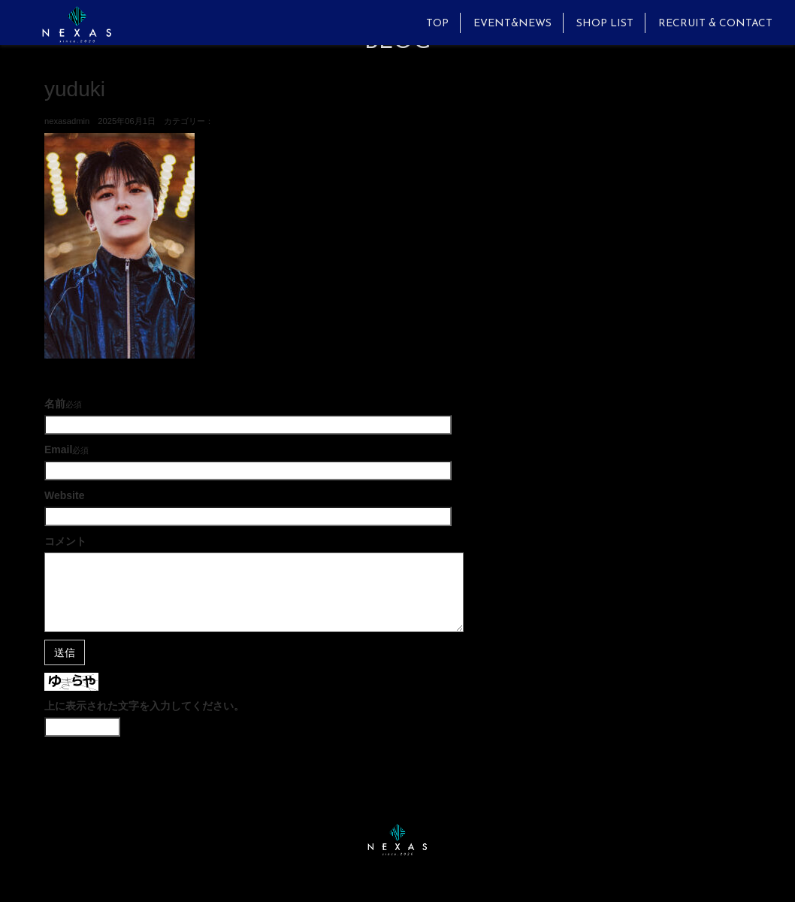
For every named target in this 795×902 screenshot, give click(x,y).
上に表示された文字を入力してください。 (144, 706)
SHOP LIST (604, 23)
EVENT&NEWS (512, 23)
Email (58, 449)
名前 (54, 404)
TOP (437, 23)
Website (64, 495)
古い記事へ (70, 374)
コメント (65, 541)
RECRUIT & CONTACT (715, 23)
